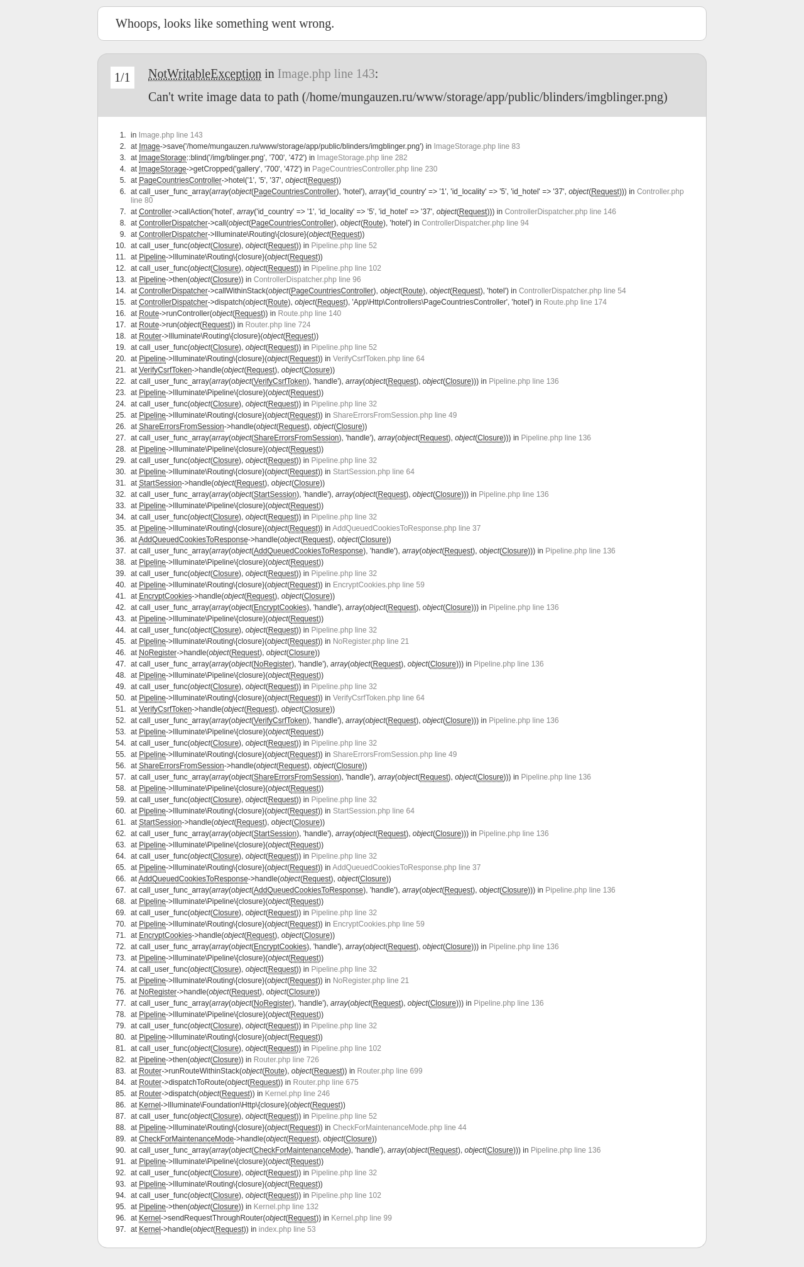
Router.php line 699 (390, 1071)
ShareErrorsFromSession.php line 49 (395, 415)
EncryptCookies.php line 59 (379, 584)
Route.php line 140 (309, 313)
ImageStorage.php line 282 (362, 157)
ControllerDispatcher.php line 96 (307, 279)
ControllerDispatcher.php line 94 (475, 223)
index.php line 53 (287, 1229)
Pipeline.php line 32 (345, 404)
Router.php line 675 (326, 1082)
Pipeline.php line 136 (523, 381)
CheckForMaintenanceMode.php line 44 (400, 1127)
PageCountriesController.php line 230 (374, 169)
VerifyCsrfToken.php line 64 (379, 358)
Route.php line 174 (575, 302)
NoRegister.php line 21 (371, 641)
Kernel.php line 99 (361, 1218)
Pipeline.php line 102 (346, 268)
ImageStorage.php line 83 (477, 146)
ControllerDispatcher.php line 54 (572, 290)
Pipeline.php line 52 (345, 245)
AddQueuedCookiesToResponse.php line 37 (406, 528)
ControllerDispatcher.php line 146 (560, 211)
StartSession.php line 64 (374, 471)
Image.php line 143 (326, 73)
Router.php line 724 (277, 324)
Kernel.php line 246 (297, 1093)
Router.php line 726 (286, 1059)
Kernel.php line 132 (286, 1206)
